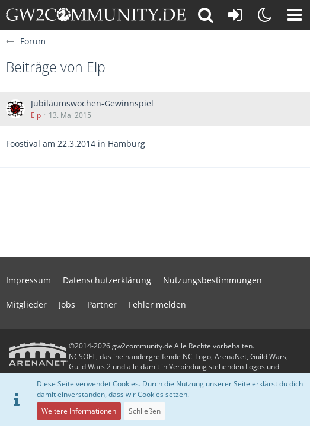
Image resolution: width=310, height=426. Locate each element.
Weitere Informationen (78, 411)
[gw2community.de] (96, 15)
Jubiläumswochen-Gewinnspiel (92, 103)
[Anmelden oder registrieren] (235, 15)
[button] (294, 15)
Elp (36, 115)
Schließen (145, 411)
